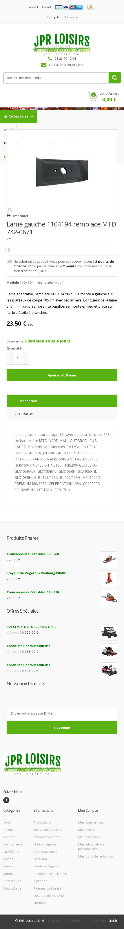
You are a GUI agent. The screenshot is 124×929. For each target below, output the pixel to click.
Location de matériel (48, 895)
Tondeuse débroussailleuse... (30, 646)
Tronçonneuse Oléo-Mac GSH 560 (33, 554)
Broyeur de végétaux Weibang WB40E (36, 573)
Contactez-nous (45, 851)
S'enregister (54, 17)
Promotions (42, 822)
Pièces (8, 866)
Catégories (16, 116)
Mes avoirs (86, 829)
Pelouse (9, 829)
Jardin (7, 822)
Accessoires (24, 413)
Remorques (12, 881)
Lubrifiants (11, 851)
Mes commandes (91, 822)
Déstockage (12, 888)
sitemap (39, 902)
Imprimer (21, 216)
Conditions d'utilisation (50, 873)
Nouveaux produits (47, 829)
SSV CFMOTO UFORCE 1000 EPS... (31, 627)
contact (46, 7)
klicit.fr (112, 920)
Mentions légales (46, 866)
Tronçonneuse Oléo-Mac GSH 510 (33, 592)
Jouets (8, 873)
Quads (8, 859)
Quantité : (15, 348)
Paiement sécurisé (47, 888)
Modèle (13, 282)
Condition (46, 282)
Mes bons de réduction (95, 856)
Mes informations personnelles (91, 846)
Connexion (71, 17)
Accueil (33, 7)
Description (27, 401)
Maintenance (12, 844)
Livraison (40, 859)
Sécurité (9, 837)
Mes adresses (89, 837)
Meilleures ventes (46, 837)
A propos (40, 881)
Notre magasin (44, 844)
